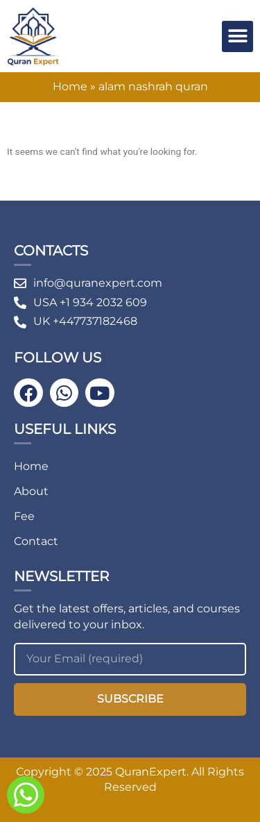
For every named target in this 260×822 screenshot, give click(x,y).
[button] (237, 36)
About (31, 491)
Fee (24, 516)
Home (70, 86)
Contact (36, 541)
